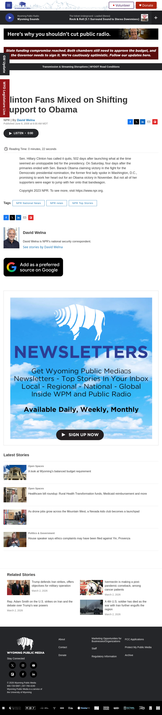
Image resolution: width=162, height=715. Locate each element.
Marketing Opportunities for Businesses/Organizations (106, 640)
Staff (94, 648)
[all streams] (157, 18)
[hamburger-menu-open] (8, 5)
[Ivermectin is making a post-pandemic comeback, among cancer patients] (91, 587)
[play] (10, 18)
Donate (147, 5)
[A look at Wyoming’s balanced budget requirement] (15, 472)
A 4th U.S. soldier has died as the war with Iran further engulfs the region (125, 605)
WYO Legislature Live (4, 98)
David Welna (26, 120)
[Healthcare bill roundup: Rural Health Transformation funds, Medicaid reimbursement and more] (15, 494)
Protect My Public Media (138, 647)
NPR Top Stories (82, 203)
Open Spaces (36, 466)
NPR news (56, 203)
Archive (129, 655)
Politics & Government (41, 533)
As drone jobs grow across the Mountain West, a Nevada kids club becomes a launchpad (83, 511)
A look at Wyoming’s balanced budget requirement (59, 471)
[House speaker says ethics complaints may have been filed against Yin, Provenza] (15, 539)
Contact (63, 647)
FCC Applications (134, 639)
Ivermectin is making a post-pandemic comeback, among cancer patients (123, 585)
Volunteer (121, 5)
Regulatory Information (104, 656)
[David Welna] (11, 237)
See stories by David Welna (43, 247)
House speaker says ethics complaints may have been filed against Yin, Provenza (79, 538)
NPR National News (28, 203)
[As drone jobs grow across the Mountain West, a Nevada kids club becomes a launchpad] (15, 517)
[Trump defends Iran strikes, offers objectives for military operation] (18, 587)
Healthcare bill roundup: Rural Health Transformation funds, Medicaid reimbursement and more (87, 493)
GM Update (4, 64)
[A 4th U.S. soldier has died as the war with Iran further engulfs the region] (91, 607)
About (62, 639)
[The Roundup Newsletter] (81, 368)
